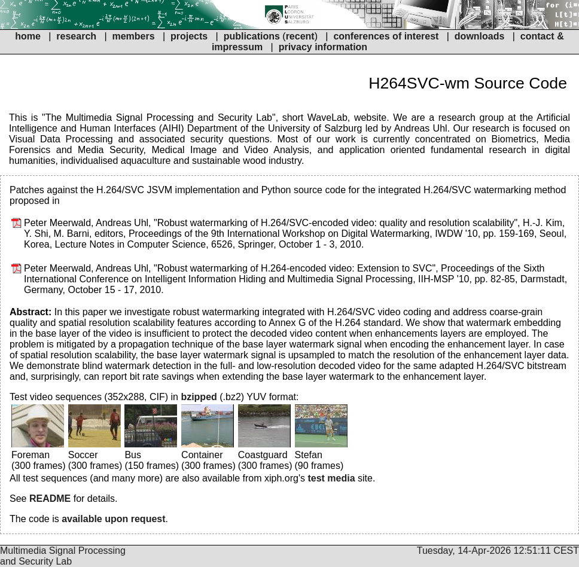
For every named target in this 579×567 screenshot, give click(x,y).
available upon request (113, 519)
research (76, 36)
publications (252, 36)
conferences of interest (385, 36)
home (28, 36)
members (134, 36)
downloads (480, 36)
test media (331, 478)
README (50, 498)
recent (300, 36)
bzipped (199, 397)
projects (189, 36)
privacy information (323, 47)
